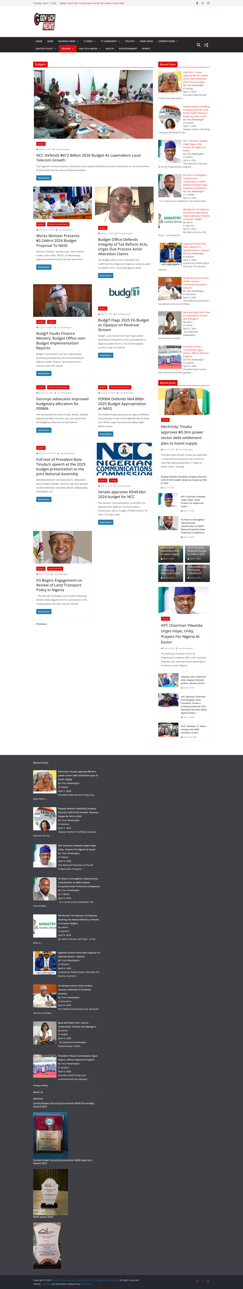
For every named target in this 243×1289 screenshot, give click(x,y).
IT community (109, 41)
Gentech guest (44, 48)
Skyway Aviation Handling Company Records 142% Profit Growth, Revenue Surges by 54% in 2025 (184, 480)
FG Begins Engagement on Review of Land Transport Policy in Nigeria (59, 585)
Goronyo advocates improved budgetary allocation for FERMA (62, 403)
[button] (77, 41)
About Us (38, 1092)
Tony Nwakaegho (62, 149)
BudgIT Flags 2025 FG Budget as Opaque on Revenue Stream (123, 324)
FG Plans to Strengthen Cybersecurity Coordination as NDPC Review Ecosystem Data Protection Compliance (193, 526)
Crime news (146, 41)
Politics (130, 41)
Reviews (66, 48)
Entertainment (128, 48)
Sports (146, 48)
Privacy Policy (40, 1085)
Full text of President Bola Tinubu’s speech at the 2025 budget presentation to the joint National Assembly (61, 466)
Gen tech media (88, 48)
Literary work (166, 41)
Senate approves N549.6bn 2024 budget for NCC (122, 494)
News (50, 41)
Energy (165, 420)
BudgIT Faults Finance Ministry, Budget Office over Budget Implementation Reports (60, 340)
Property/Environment (58, 224)
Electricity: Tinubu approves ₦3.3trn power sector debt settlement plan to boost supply (96, 5)
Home (39, 41)
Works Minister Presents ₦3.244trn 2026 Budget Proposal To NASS (58, 240)
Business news (66, 41)
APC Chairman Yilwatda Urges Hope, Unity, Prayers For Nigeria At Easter (193, 501)
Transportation (55, 569)
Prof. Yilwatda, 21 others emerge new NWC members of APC (193, 729)
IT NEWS (88, 41)
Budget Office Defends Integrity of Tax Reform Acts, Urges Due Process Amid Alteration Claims (123, 246)
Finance (51, 322)
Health (110, 48)
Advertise (38, 1098)
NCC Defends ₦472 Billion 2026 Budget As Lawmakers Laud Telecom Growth (88, 158)
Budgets (41, 144)
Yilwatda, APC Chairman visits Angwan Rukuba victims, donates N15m (193, 680)
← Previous (40, 624)
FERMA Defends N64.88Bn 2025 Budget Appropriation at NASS (122, 403)
